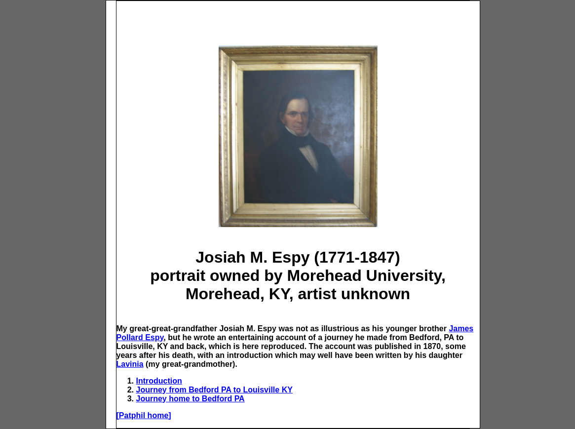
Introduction (159, 381)
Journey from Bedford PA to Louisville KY (214, 390)
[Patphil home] (143, 415)
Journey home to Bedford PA (190, 398)
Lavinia (130, 364)
